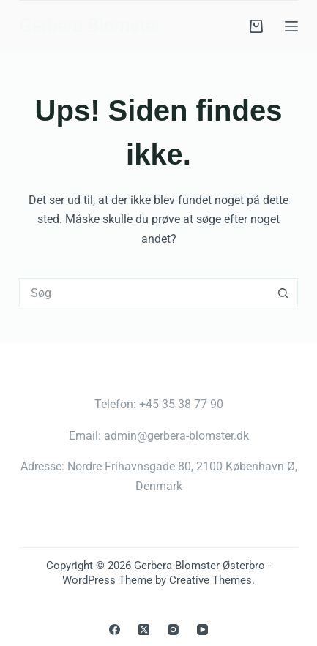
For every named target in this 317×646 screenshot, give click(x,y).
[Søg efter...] (144, 292)
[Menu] (291, 26)
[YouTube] (202, 629)
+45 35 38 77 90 (181, 404)
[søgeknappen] (283, 292)
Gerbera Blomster (89, 26)
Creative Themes (210, 580)
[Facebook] (114, 629)
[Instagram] (173, 629)
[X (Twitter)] (143, 629)
